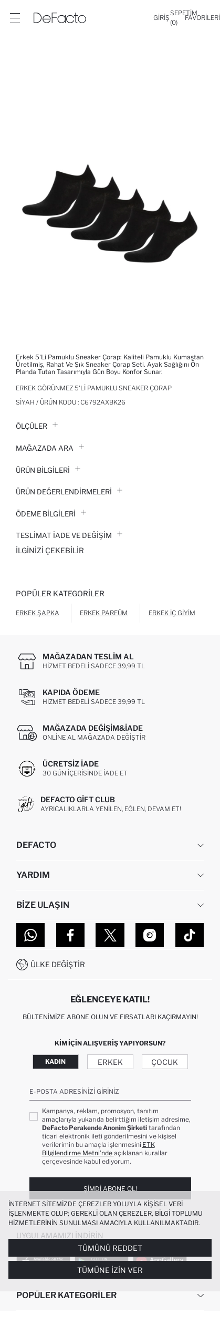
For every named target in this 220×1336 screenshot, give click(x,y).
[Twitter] (110, 935)
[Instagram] (149, 935)
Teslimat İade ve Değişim (69, 535)
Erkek (110, 1062)
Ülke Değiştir (57, 964)
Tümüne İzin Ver (110, 1270)
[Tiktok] (189, 935)
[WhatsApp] (30, 935)
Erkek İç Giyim (172, 613)
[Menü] (14, 18)
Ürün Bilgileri (48, 470)
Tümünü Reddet (110, 1248)
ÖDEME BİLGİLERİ (51, 514)
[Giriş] (161, 18)
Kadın (55, 1061)
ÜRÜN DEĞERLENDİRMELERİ (69, 492)
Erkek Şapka (37, 613)
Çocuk (164, 1062)
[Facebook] (70, 935)
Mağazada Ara (50, 448)
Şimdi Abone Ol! (110, 1189)
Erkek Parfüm (104, 613)
